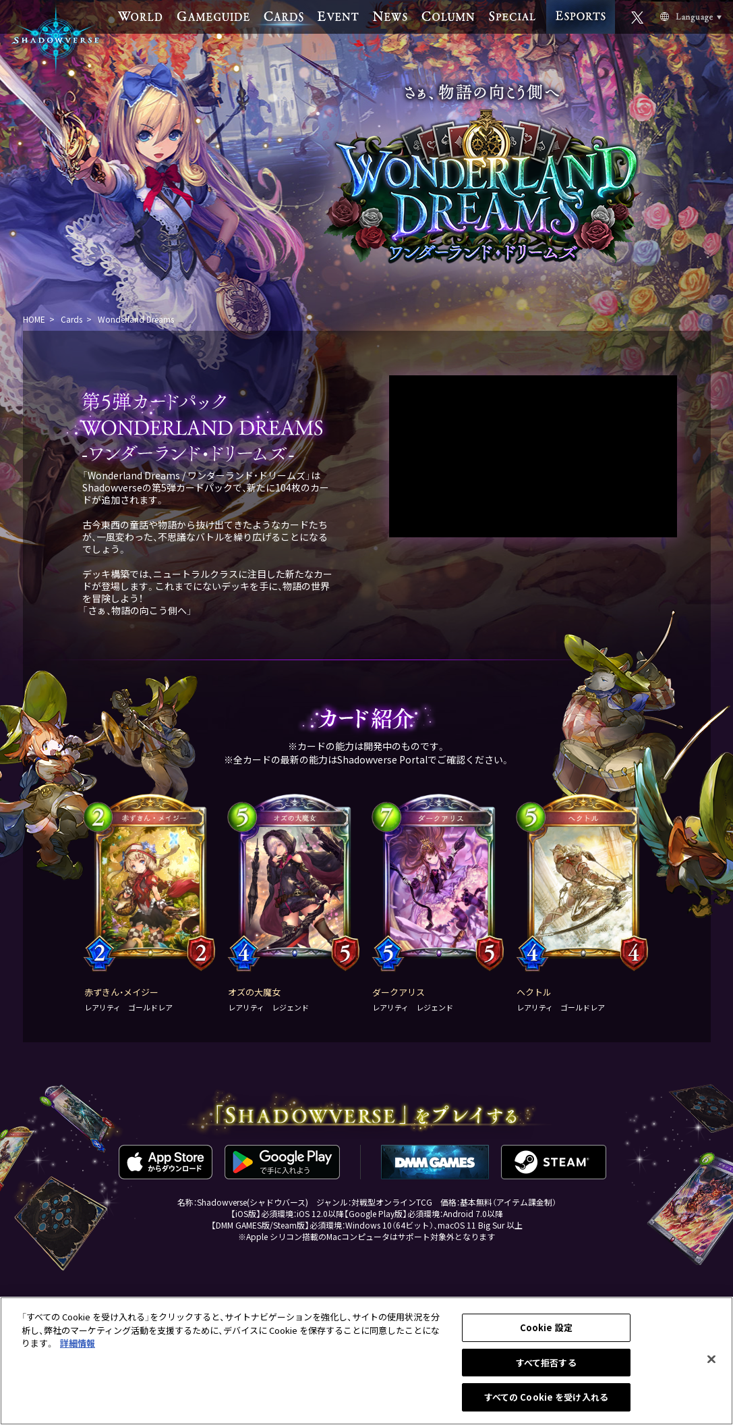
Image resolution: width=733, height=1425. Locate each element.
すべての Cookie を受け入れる (546, 1397)
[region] (366, 1361)
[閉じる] (711, 1359)
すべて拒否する (546, 1362)
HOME (34, 319)
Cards (71, 319)
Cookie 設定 (546, 1327)
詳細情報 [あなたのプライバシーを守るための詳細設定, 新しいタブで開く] (77, 1343)
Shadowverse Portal (382, 759)
